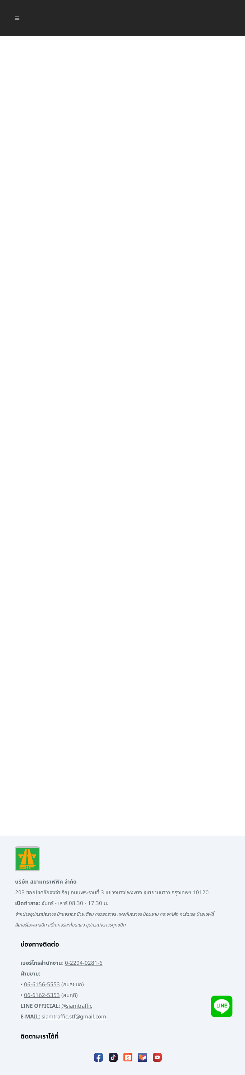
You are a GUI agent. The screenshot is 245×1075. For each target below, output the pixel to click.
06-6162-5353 (42, 970)
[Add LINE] (221, 1007)
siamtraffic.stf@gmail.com (74, 992)
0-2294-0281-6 (84, 938)
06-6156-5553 (42, 959)
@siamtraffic (76, 981)
